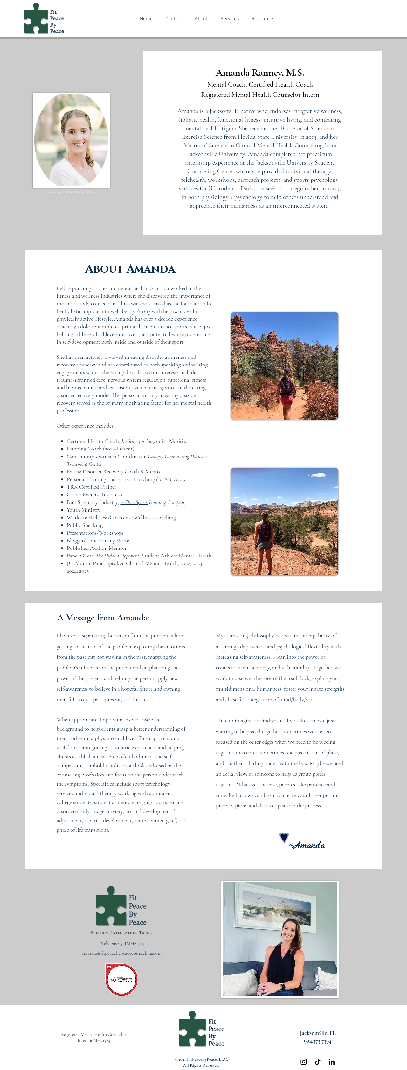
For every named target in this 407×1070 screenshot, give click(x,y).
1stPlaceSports (134, 502)
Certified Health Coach (93, 440)
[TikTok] (318, 1062)
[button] (201, 19)
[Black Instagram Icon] (304, 1062)
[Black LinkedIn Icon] (332, 1062)
